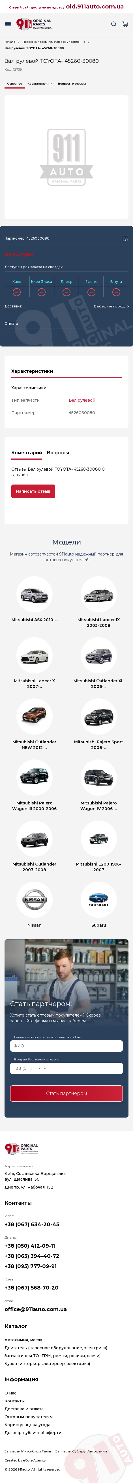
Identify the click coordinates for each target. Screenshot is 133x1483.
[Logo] (34, 24)
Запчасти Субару (70, 1451)
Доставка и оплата (24, 1408)
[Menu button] (8, 24)
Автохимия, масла (23, 1339)
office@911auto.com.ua (36, 1309)
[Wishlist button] (125, 238)
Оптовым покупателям (29, 1416)
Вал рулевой (82, 400)
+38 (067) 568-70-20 (32, 1288)
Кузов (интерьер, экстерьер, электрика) (47, 1363)
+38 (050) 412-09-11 (30, 1246)
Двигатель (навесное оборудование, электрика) (56, 1347)
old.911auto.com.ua (95, 6)
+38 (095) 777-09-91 (31, 1266)
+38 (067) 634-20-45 (32, 1224)
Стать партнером (66, 1093)
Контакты (15, 1401)
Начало (10, 42)
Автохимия (97, 1451)
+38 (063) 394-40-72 (32, 1256)
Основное (14, 83)
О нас (10, 1393)
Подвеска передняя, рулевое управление (54, 42)
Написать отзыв (33, 491)
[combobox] (111, 306)
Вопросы (58, 452)
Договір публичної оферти (33, 1432)
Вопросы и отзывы (72, 83)
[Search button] (113, 24)
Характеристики (40, 83)
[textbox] (109, 306)
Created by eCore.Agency (25, 1460)
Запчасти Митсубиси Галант (29, 1451)
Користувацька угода (27, 1424)
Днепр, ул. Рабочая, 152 (29, 1187)
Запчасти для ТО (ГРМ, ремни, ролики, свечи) (52, 1355)
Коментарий (26, 452)
